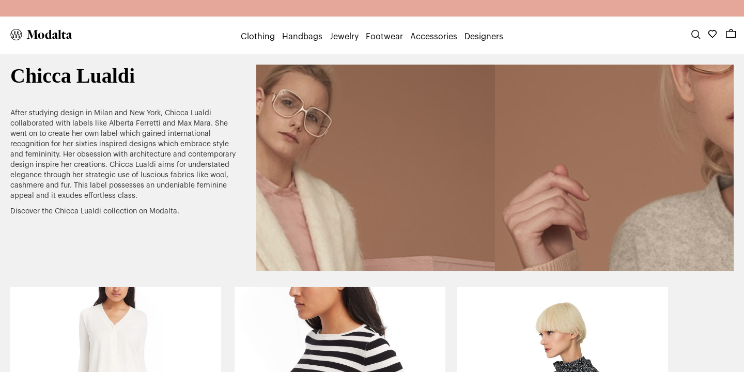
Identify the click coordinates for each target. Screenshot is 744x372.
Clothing (258, 37)
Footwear (384, 37)
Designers (483, 37)
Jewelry (344, 37)
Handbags (302, 37)
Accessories (433, 37)
